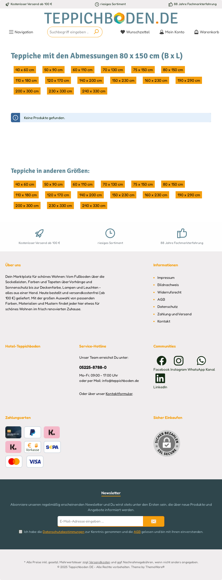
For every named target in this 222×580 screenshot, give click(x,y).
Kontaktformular (119, 393)
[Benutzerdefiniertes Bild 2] (24, 462)
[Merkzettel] (135, 32)
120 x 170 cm (58, 80)
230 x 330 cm (60, 91)
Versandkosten (99, 562)
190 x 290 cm (188, 80)
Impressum (166, 277)
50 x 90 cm (53, 69)
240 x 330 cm (93, 91)
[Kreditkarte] (13, 432)
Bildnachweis (168, 285)
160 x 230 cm (156, 80)
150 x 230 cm (123, 80)
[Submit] (153, 521)
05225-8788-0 (92, 367)
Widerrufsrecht (169, 292)
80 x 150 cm (173, 69)
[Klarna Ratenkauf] (52, 432)
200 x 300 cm (27, 91)
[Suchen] (96, 32)
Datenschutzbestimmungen (63, 532)
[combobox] (69, 32)
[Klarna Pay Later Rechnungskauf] (13, 447)
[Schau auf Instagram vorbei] (179, 363)
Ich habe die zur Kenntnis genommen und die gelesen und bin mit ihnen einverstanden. (113, 532)
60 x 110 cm (83, 69)
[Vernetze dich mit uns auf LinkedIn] (160, 381)
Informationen (165, 265)
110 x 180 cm (26, 80)
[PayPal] (32, 432)
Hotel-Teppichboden (22, 346)
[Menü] (21, 32)
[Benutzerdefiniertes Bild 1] (52, 447)
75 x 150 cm (143, 69)
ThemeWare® (155, 567)
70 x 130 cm (113, 69)
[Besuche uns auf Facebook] (161, 363)
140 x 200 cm (90, 80)
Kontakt (163, 321)
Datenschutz (167, 306)
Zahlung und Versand (174, 314)
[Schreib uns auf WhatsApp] (201, 363)
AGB (161, 299)
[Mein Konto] (172, 32)
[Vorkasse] (32, 447)
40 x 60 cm (24, 69)
